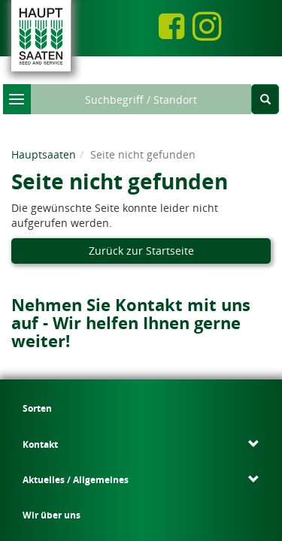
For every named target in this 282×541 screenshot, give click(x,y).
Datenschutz (123, 456)
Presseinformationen (164, 440)
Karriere (255, 416)
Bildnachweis (180, 456)
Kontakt (35, 479)
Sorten (26, 389)
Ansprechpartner (85, 388)
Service (253, 389)
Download (259, 403)
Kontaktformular (100, 401)
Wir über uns (191, 402)
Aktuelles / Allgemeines (141, 407)
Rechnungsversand (107, 467)
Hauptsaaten (43, 147)
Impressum (70, 456)
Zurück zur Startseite (141, 243)
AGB (222, 456)
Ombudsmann (180, 467)
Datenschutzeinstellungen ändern (124, 479)
